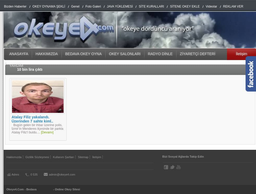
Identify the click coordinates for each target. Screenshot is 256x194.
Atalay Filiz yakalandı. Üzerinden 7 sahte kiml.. (32, 119)
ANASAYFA (18, 54)
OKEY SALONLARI (125, 54)
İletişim (96, 157)
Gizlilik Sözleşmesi (37, 157)
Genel (75, 6)
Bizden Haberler (15, 6)
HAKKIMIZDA (46, 54)
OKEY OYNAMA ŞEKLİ (49, 6)
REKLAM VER (233, 6)
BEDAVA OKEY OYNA (83, 54)
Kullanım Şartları (63, 157)
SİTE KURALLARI (151, 6)
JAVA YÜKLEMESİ (120, 6)
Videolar (211, 6)
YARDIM (16, 65)
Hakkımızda (14, 157)
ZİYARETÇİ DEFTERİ (197, 54)
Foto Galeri (93, 6)
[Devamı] (47, 132)
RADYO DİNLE (160, 54)
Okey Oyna (44, 189)
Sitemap (83, 157)
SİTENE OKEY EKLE (185, 6)
